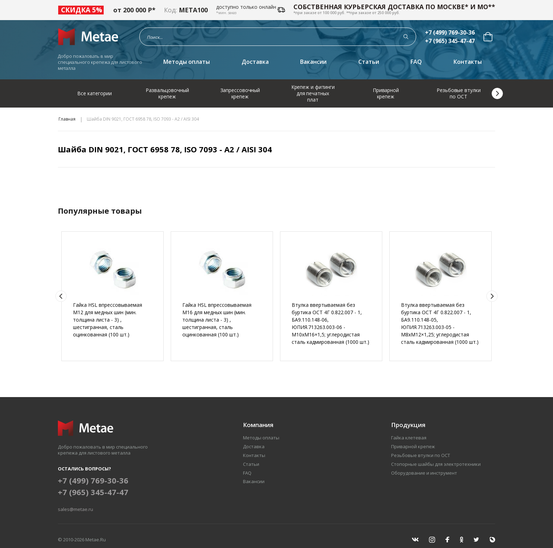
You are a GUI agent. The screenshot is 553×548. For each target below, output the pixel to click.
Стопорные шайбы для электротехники (436, 464)
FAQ (416, 62)
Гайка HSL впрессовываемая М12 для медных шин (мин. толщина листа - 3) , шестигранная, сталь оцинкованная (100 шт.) (107, 320)
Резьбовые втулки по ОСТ (420, 455)
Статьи (368, 62)
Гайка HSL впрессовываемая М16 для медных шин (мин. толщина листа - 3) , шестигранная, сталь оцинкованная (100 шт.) (216, 320)
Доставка (255, 62)
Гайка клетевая (408, 437)
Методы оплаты (186, 62)
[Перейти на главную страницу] (90, 36)
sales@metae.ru (75, 509)
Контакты (468, 62)
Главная (67, 119)
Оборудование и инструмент (424, 473)
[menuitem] (488, 36)
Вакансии (313, 62)
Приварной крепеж (413, 446)
